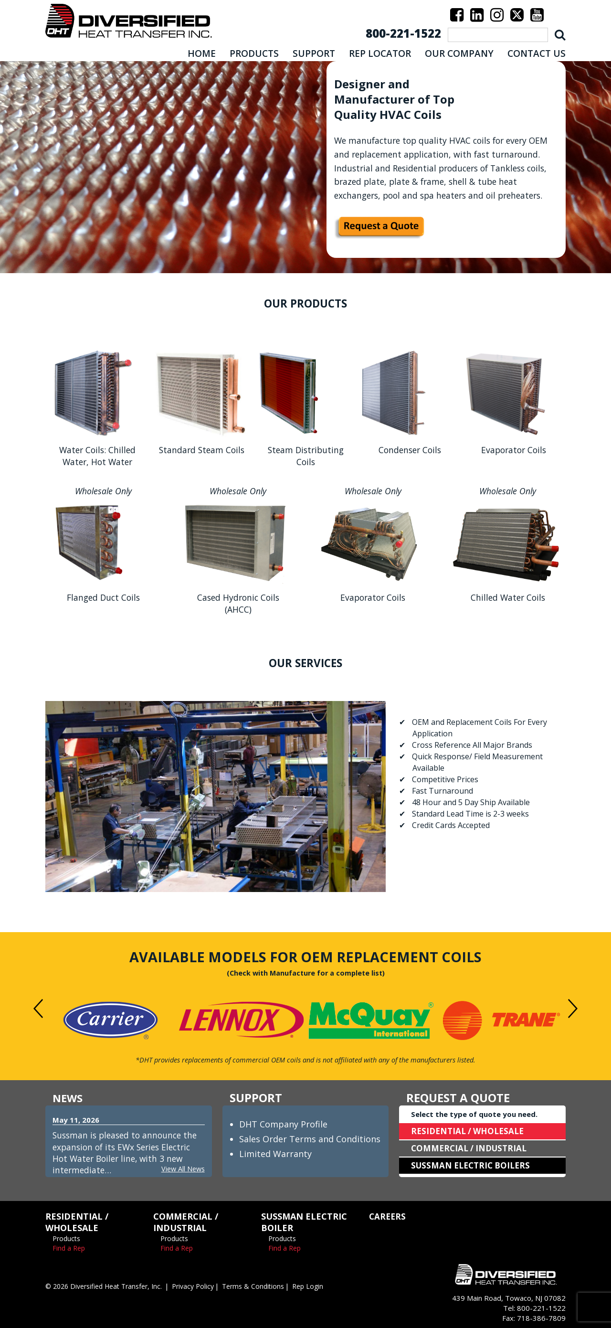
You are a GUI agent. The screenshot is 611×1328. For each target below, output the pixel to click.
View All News (182, 1168)
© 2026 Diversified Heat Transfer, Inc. (108, 1286)
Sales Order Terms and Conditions (309, 1139)
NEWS (69, 1097)
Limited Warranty (275, 1153)
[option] (110, 1020)
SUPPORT (314, 53)
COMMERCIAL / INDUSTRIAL (471, 1148)
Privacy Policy (204, 1286)
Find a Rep (69, 1248)
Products (66, 1238)
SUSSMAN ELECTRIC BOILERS (473, 1165)
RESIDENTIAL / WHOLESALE (470, 1131)
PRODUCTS (254, 53)
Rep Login (325, 1286)
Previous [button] (38, 1008)
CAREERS (388, 1216)
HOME (202, 53)
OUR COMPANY (459, 53)
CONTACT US (536, 53)
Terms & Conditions (268, 1286)
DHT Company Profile (283, 1124)
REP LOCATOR (380, 53)
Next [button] (573, 1008)
